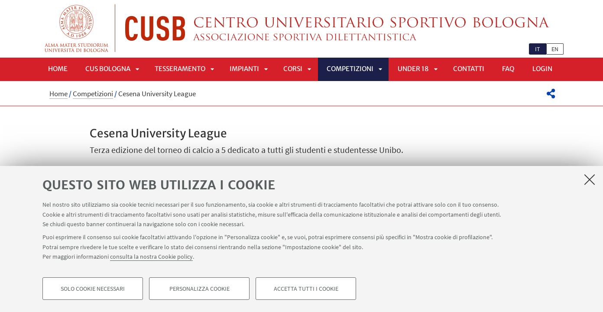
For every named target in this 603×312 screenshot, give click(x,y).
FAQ (508, 69)
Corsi (292, 69)
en (554, 49)
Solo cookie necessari (93, 288)
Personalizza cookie (199, 288)
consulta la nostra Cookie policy (151, 256)
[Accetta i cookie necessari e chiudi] (590, 179)
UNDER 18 (413, 69)
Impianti (244, 69)
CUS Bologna (107, 69)
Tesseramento (180, 69)
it (537, 49)
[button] (551, 93)
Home (58, 69)
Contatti (468, 69)
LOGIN (542, 69)
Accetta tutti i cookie (306, 288)
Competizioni (350, 69)
